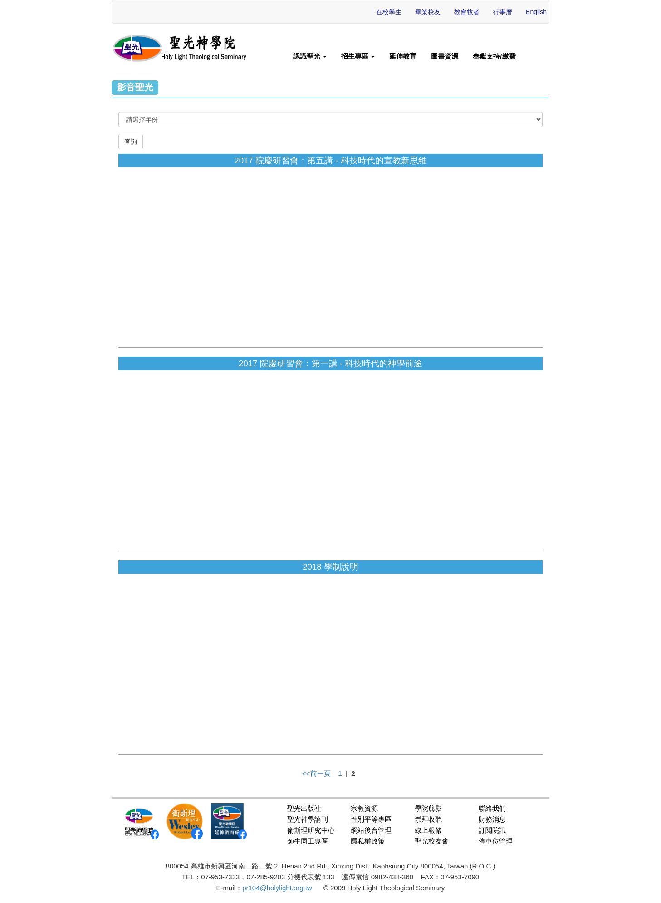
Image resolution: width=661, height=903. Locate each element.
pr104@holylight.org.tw (277, 888)
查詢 (130, 141)
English (536, 11)
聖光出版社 (304, 808)
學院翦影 (428, 808)
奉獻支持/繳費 (494, 56)
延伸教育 (402, 56)
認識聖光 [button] (310, 56)
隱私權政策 (368, 841)
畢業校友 (428, 11)
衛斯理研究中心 (311, 830)
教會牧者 (467, 11)
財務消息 (492, 819)
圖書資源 (444, 56)
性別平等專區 (371, 819)
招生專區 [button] (358, 56)
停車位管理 (496, 841)
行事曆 (502, 11)
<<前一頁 (316, 773)
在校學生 (388, 11)
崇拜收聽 (428, 819)
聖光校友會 (432, 841)
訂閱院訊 (492, 830)
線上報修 (428, 830)
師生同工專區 (307, 841)
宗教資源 (364, 808)
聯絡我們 (492, 808)
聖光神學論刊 (307, 819)
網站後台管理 (371, 830)
